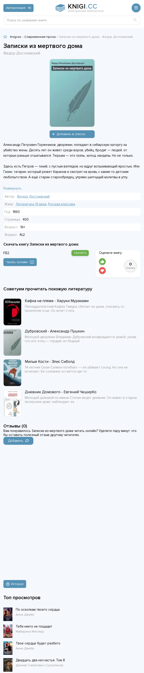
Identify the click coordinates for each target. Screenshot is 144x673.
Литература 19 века (31, 204)
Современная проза (40, 37)
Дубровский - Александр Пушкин (55, 331)
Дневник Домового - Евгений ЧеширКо (60, 392)
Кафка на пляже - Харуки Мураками (57, 300)
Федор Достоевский (33, 196)
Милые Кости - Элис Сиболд (50, 361)
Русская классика (61, 204)
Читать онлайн (20, 262)
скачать (80, 253)
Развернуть (12, 188)
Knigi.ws (15, 37)
